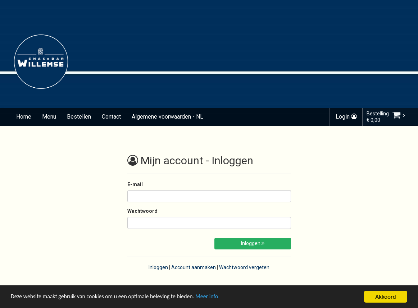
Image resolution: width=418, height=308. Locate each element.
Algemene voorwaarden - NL (167, 116)
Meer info (221, 298)
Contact (111, 116)
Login (346, 116)
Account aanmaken (193, 267)
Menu (49, 116)
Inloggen (252, 243)
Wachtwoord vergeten (244, 267)
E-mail (135, 184)
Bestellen (79, 116)
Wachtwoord (142, 211)
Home (23, 116)
